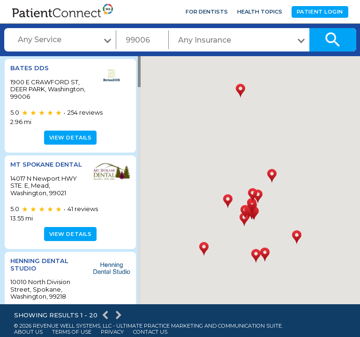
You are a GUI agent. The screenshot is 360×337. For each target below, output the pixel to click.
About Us (28, 332)
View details (69, 137)
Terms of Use (71, 332)
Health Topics (259, 11)
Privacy (112, 332)
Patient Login (320, 11)
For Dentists (207, 11)
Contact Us (150, 332)
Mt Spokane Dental (46, 164)
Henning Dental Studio (39, 264)
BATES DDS (29, 68)
